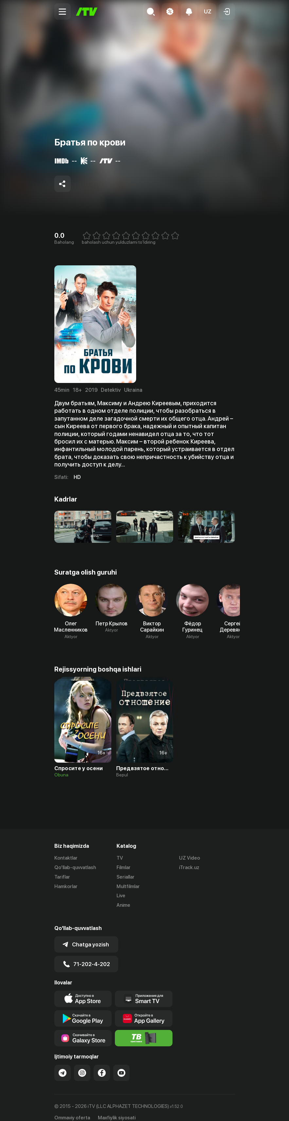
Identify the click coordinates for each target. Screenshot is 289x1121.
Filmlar (124, 867)
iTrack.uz (189, 867)
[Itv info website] (143, 1029)
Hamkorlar (66, 886)
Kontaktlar (66, 858)
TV (120, 858)
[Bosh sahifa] (87, 11)
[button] (208, 11)
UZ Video (189, 858)
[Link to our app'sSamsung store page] (83, 1029)
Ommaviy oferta (72, 1109)
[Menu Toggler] (62, 11)
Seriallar (126, 877)
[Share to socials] (62, 184)
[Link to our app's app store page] (83, 990)
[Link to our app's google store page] (83, 1010)
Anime (123, 905)
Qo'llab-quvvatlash (75, 867)
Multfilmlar (128, 886)
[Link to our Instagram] (82, 1064)
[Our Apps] (143, 990)
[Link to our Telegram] (62, 1064)
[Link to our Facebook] (102, 1064)
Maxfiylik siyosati (116, 1109)
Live (121, 896)
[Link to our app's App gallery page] (143, 1010)
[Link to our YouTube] (121, 1064)
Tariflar (62, 877)
